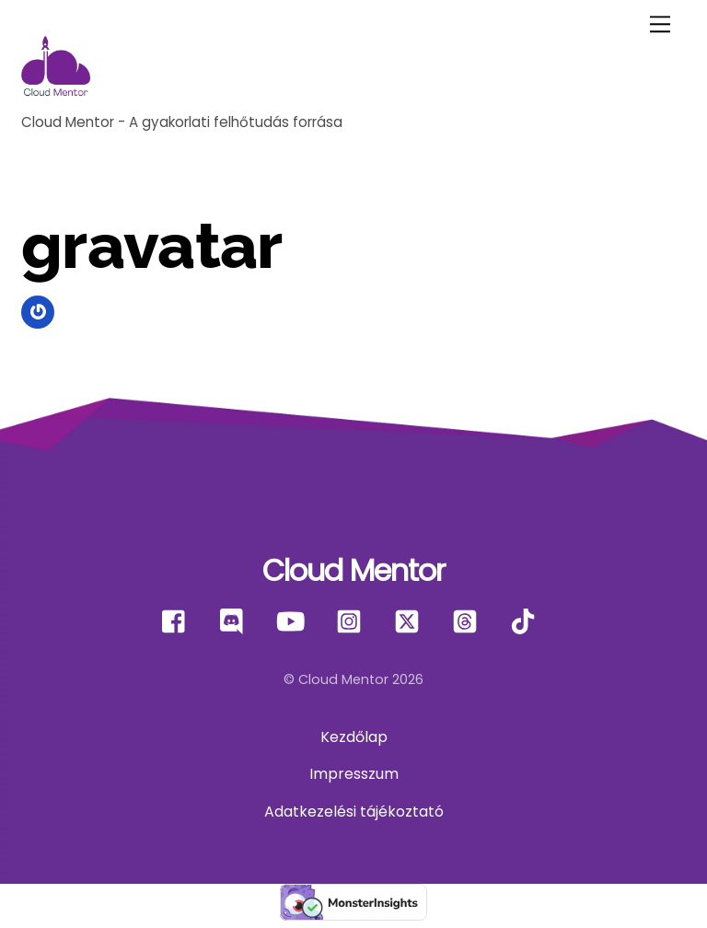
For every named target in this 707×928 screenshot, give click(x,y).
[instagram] (352, 621)
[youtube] (294, 621)
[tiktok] (526, 621)
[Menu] (660, 24)
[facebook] (178, 621)
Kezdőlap (354, 737)
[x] (410, 621)
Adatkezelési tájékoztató (354, 811)
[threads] (468, 621)
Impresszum (354, 773)
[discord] (236, 621)
